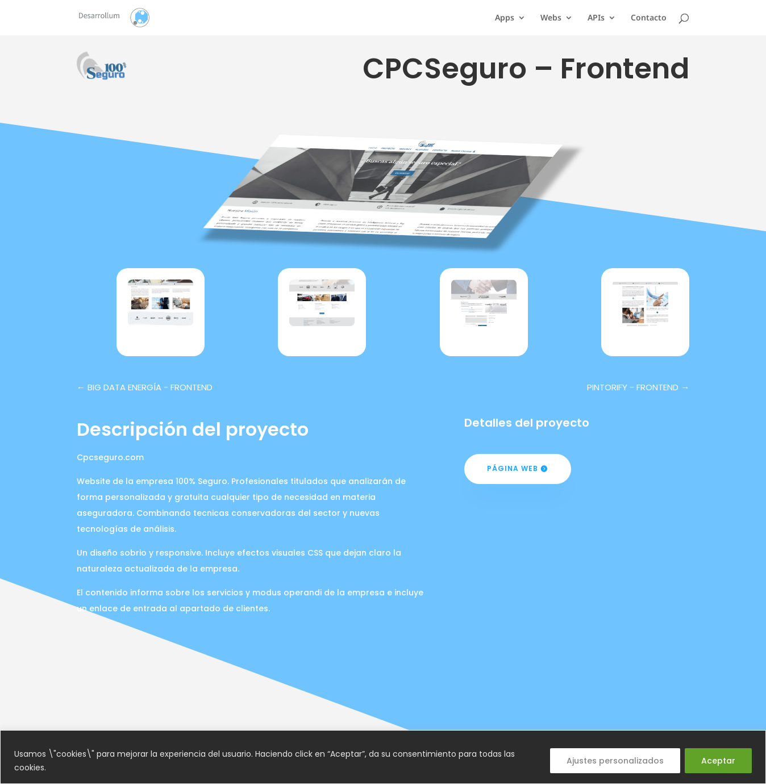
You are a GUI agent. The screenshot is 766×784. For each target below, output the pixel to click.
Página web (512, 468)
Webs (550, 18)
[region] (383, 757)
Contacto (649, 18)
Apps (504, 18)
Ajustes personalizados (615, 760)
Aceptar (718, 760)
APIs (596, 18)
